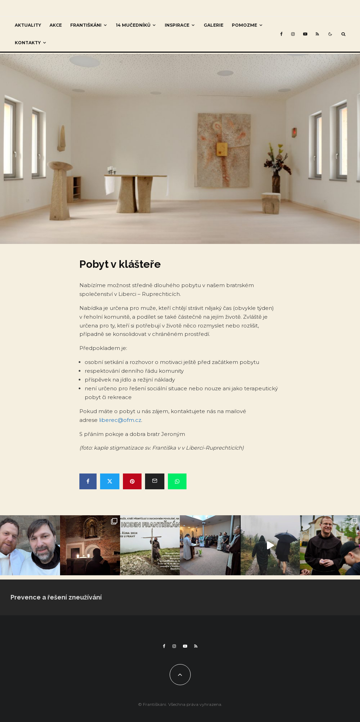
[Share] (88, 481)
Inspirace (177, 25)
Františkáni (86, 25)
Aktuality (28, 25)
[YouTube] (305, 34)
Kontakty (28, 42)
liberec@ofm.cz (120, 420)
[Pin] (132, 481)
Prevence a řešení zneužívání (56, 597)
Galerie (213, 25)
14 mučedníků (133, 25)
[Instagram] (293, 34)
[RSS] (317, 34)
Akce (56, 25)
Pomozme (244, 25)
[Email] (154, 481)
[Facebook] (281, 34)
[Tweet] (109, 481)
